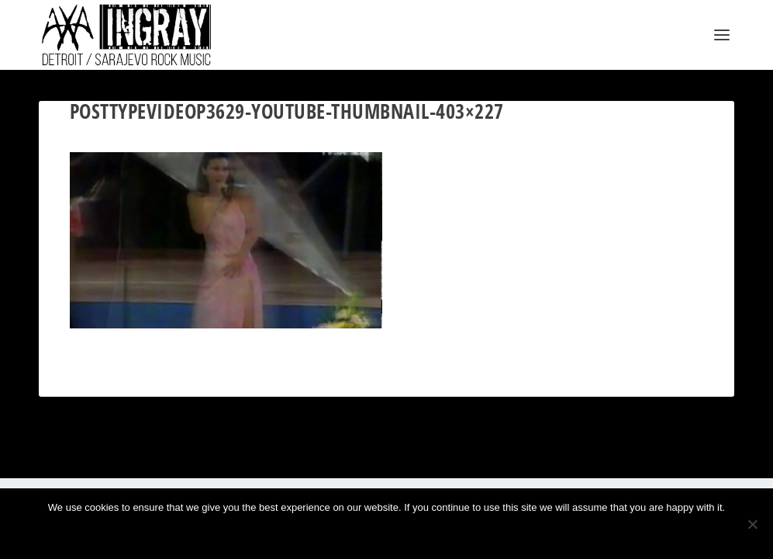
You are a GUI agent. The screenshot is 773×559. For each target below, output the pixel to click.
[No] (752, 524)
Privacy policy (411, 534)
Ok (335, 534)
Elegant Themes (113, 460)
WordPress (210, 460)
